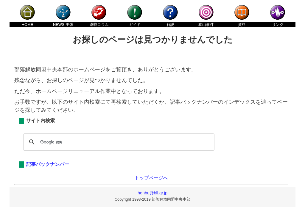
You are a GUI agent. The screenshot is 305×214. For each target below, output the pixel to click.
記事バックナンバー (47, 164)
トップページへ (151, 177)
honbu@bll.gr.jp (152, 193)
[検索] (118, 142)
